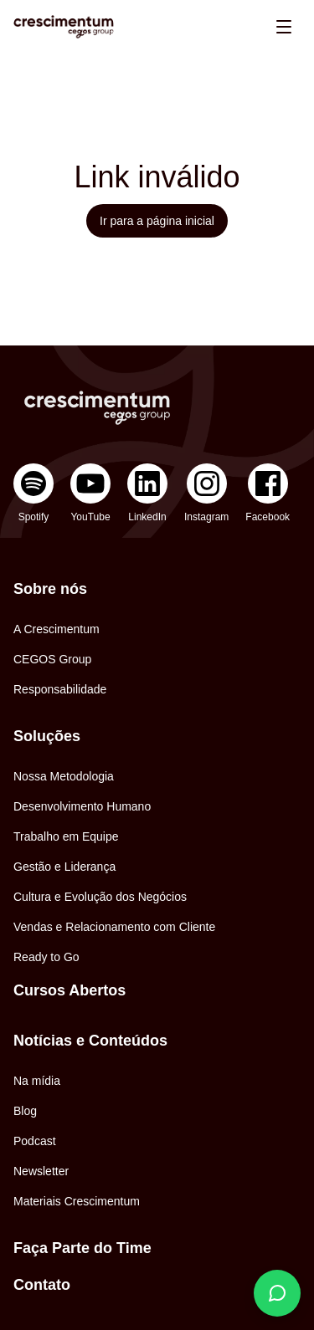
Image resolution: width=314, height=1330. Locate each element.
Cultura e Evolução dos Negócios (100, 896)
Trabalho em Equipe (66, 836)
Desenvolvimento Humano (82, 806)
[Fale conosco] (277, 1293)
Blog (25, 1111)
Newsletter (41, 1171)
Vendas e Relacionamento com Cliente (114, 927)
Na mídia (36, 1080)
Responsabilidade (59, 689)
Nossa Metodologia (63, 776)
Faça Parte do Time (82, 1248)
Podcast (34, 1141)
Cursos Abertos (69, 990)
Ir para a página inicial (157, 221)
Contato (41, 1284)
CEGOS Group (52, 659)
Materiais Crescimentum (76, 1201)
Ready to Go (46, 957)
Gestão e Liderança (64, 866)
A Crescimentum (56, 629)
